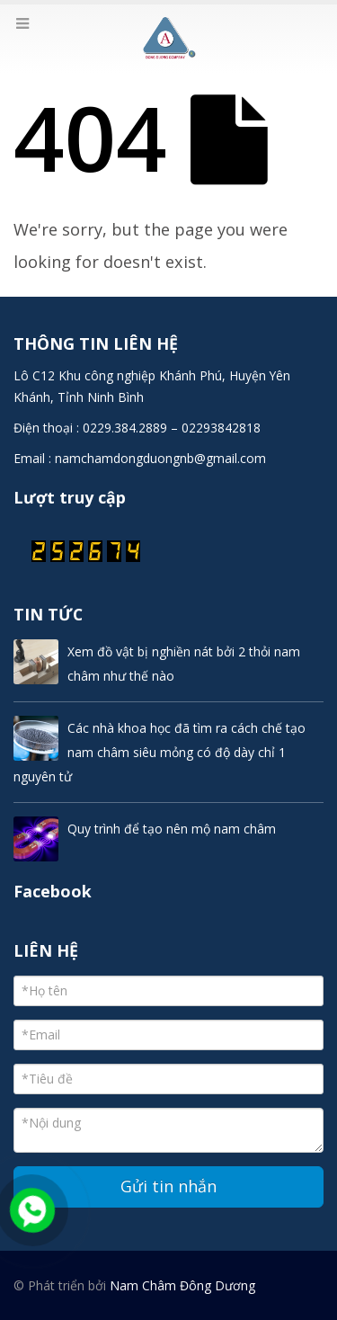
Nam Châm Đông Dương (182, 1285)
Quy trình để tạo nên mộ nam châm (171, 828)
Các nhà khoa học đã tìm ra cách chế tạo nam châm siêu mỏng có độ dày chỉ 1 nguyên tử (159, 752)
